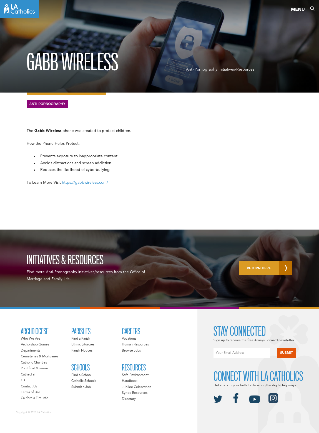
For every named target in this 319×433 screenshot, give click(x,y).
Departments (30, 350)
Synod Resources (134, 393)
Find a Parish (80, 338)
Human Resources (135, 344)
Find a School (81, 375)
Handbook (129, 381)
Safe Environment (135, 375)
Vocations (129, 338)
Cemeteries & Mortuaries (39, 356)
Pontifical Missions (34, 368)
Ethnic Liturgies (82, 344)
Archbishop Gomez (35, 344)
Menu (298, 10)
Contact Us (29, 386)
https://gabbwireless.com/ (85, 183)
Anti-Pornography (47, 104)
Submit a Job (81, 387)
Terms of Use (30, 392)
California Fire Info (34, 398)
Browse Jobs (131, 350)
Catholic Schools (83, 381)
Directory (129, 399)
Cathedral (28, 374)
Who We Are (30, 338)
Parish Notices (81, 350)
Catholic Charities (34, 362)
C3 (23, 380)
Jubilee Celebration (136, 387)
